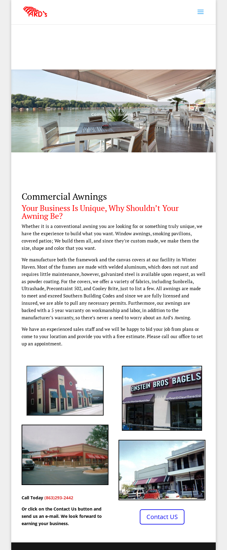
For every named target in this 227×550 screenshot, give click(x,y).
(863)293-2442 (58, 498)
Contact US (162, 517)
